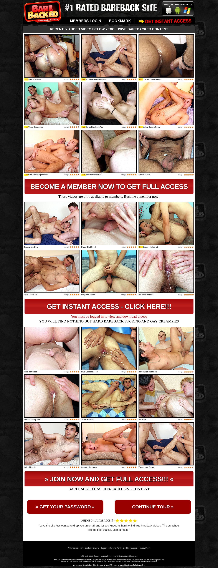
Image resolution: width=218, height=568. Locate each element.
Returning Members (116, 548)
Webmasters (73, 548)
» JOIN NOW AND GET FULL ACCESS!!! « (109, 479)
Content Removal (92, 548)
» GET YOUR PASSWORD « (65, 506)
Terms (81, 548)
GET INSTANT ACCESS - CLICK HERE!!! (109, 306)
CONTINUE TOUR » (152, 506)
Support (104, 548)
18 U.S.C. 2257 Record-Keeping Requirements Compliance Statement (109, 556)
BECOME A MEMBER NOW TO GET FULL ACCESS (109, 186)
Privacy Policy (144, 548)
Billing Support (132, 548)
